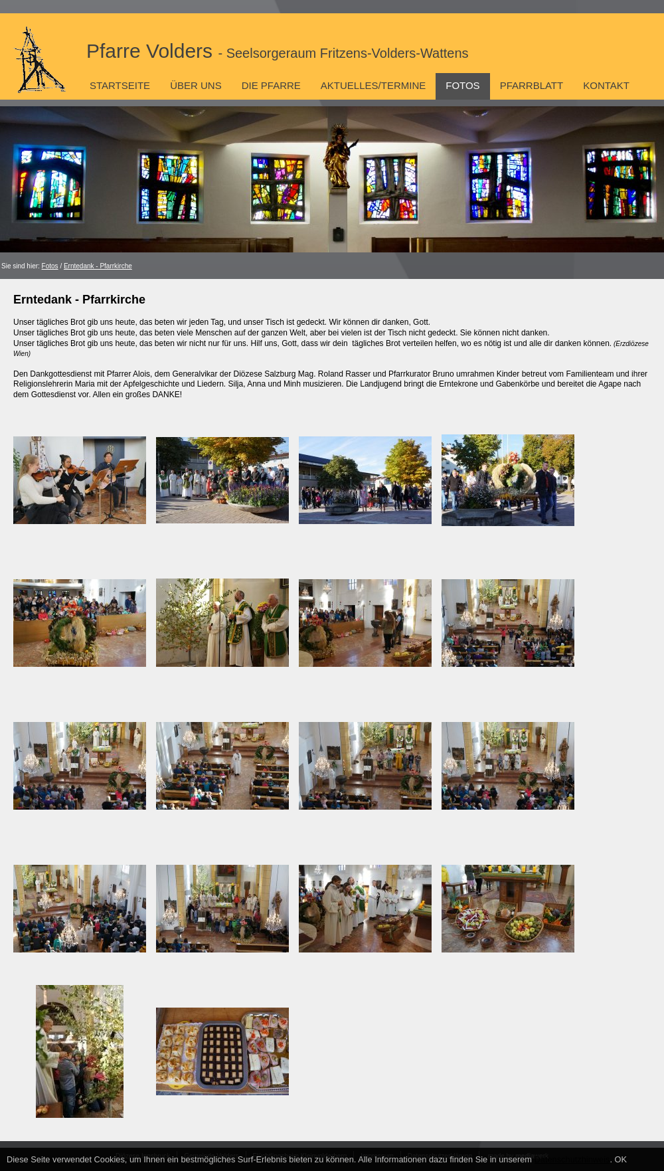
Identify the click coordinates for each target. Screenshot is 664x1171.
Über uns (196, 85)
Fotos (462, 85)
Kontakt (606, 85)
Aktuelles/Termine (373, 85)
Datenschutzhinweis (572, 1159)
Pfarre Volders (277, 51)
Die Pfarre (271, 85)
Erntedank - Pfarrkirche (98, 266)
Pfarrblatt (532, 85)
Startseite (120, 85)
